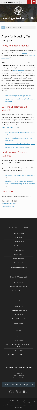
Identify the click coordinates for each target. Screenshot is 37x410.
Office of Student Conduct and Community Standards (18, 345)
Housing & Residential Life (18, 18)
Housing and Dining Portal (10, 127)
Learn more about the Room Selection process (20, 144)
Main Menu (34, 2)
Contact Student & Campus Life (18, 384)
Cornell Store (18, 263)
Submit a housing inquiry (9, 203)
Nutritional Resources (18, 291)
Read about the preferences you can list (17, 95)
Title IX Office (18, 350)
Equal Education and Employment (18, 355)
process (24, 53)
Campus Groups (18, 315)
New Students (18, 246)
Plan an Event (18, 306)
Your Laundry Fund (18, 250)
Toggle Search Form (29, 2)
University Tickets (18, 323)
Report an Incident (18, 340)
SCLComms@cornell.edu (25, 405)
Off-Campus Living (18, 241)
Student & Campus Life (10, 2)
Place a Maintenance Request (18, 267)
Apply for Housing (18, 233)
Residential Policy (18, 70)
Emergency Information (18, 336)
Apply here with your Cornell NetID (17, 147)
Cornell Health (18, 282)
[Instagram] (12, 391)
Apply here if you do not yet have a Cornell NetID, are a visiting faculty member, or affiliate (20, 183)
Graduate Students (18, 254)
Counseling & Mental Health (18, 286)
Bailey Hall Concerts (18, 319)
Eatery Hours (18, 237)
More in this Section (11, 27)
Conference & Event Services (18, 310)
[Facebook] (25, 391)
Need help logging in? (8, 206)
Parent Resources (18, 258)
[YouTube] (18, 391)
